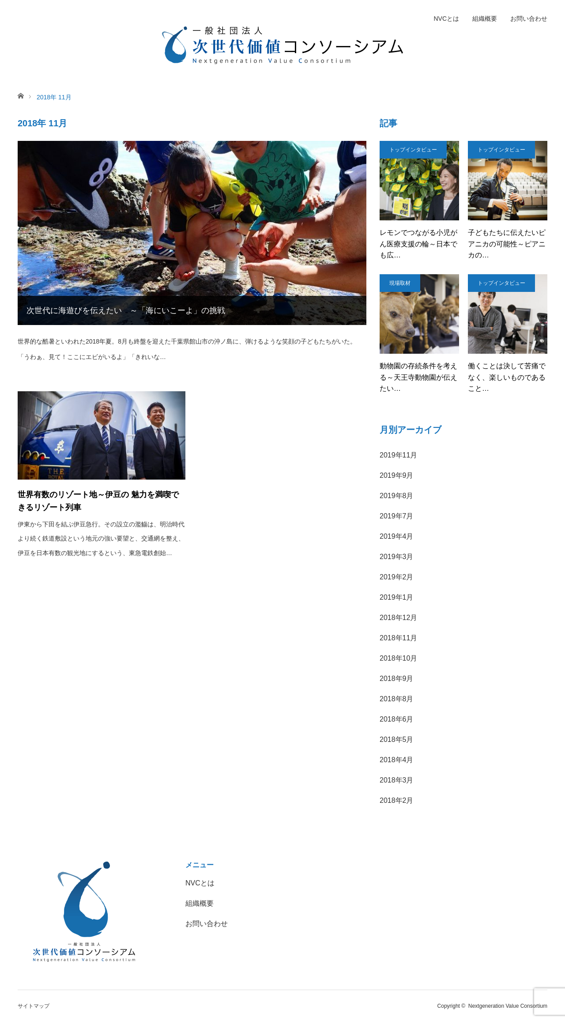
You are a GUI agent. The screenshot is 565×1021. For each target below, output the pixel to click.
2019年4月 (397, 536)
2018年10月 (398, 658)
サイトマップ (33, 1006)
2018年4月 (397, 760)
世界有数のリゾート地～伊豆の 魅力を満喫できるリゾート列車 (98, 501)
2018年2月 (397, 800)
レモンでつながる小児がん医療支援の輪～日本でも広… (418, 244)
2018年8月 (397, 699)
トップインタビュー (413, 150)
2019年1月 (397, 597)
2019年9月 (397, 475)
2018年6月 (397, 719)
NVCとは (446, 18)
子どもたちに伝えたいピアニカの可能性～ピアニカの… (507, 244)
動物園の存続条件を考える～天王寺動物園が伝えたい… (418, 377)
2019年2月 (397, 577)
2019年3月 (397, 556)
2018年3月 (397, 780)
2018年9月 (397, 678)
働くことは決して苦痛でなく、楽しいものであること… (507, 377)
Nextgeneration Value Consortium (507, 1006)
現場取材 (400, 283)
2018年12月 (398, 617)
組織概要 (484, 18)
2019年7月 (397, 516)
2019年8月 (397, 495)
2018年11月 (398, 638)
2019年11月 (398, 455)
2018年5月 (397, 739)
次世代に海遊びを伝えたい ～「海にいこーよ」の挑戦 (125, 310)
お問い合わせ (528, 18)
